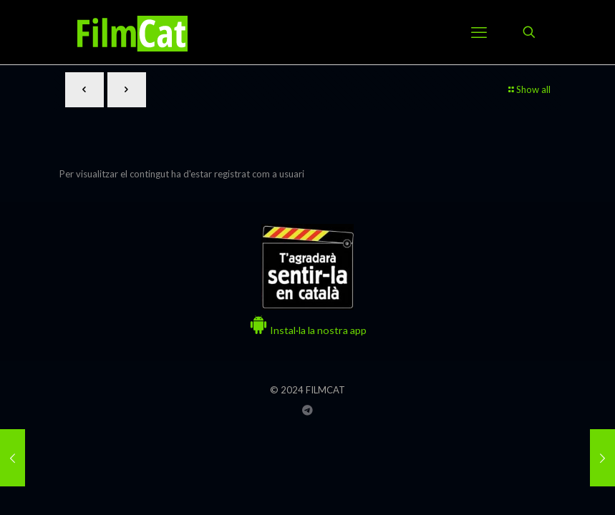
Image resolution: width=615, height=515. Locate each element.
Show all (529, 89)
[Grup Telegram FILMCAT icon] (307, 409)
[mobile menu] (479, 32)
